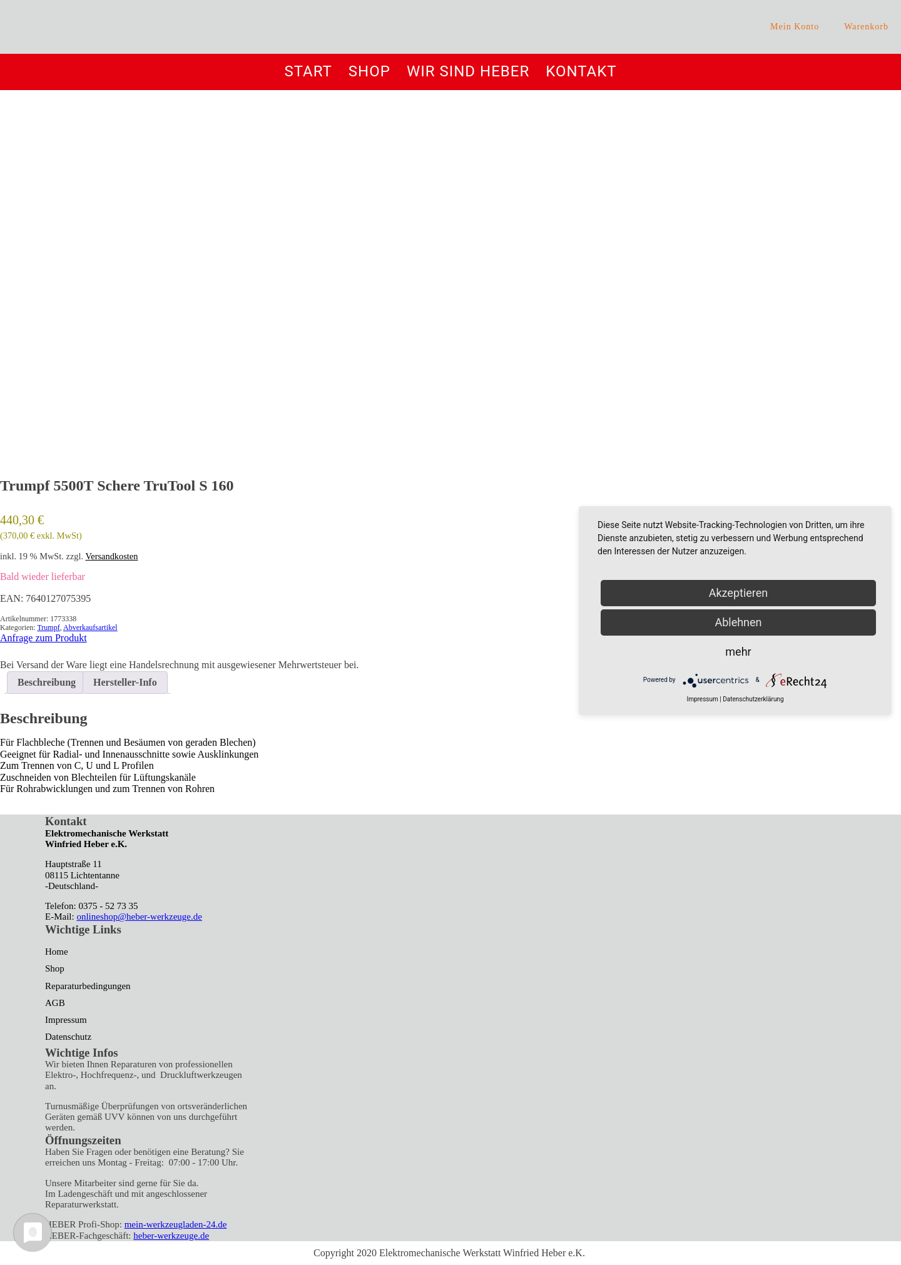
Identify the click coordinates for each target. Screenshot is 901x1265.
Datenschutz (68, 1037)
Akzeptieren (738, 592)
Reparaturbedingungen (88, 986)
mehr (738, 651)
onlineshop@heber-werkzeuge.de (139, 917)
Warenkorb (866, 26)
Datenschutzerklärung (753, 699)
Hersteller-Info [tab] (125, 682)
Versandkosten (111, 556)
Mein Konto (794, 26)
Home (56, 952)
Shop (369, 71)
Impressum (66, 1020)
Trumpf (48, 627)
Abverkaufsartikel (90, 627)
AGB (55, 1003)
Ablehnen (738, 622)
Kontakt (581, 71)
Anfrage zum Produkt (43, 637)
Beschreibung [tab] (47, 682)
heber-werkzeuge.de (171, 1236)
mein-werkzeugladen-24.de (176, 1224)
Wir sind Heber (468, 71)
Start (308, 71)
